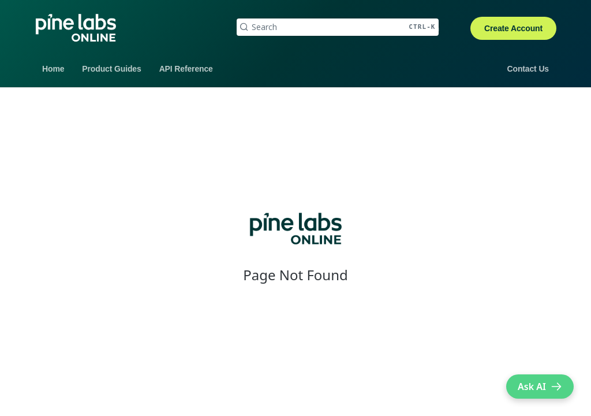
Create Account (513, 28)
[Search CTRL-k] (338, 27)
